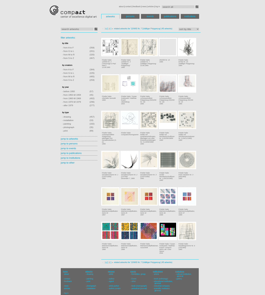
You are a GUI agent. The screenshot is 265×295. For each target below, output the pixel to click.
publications (170, 16)
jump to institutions (70, 158)
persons (130, 16)
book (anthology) (161, 279)
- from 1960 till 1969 (71, 98)
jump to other (68, 162)
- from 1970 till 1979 (71, 102)
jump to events (68, 148)
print (88, 281)
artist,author (114, 286)
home (65, 272)
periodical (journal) (139, 288)
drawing (89, 274)
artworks (110, 16)
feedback (137, 7)
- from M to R (68, 55)
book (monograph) (139, 286)
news (144, 7)
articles (151, 7)
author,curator (115, 288)
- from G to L (68, 51)
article (156, 274)
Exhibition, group (139, 274)
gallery (179, 279)
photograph (91, 286)
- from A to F (68, 48)
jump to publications (71, 153)
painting (89, 279)
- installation (67, 120)
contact (128, 7)
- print (65, 131)
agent (111, 281)
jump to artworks (69, 138)
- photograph (68, 127)
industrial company (162, 286)
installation (90, 288)
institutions (189, 16)
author (111, 279)
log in (158, 7)
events (150, 16)
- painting (66, 124)
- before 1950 (68, 91)
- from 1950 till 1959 (71, 95)
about (121, 7)
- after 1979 (67, 105)
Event (134, 279)
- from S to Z (68, 58)
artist (111, 274)
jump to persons (69, 143)
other (134, 281)
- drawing (66, 117)
